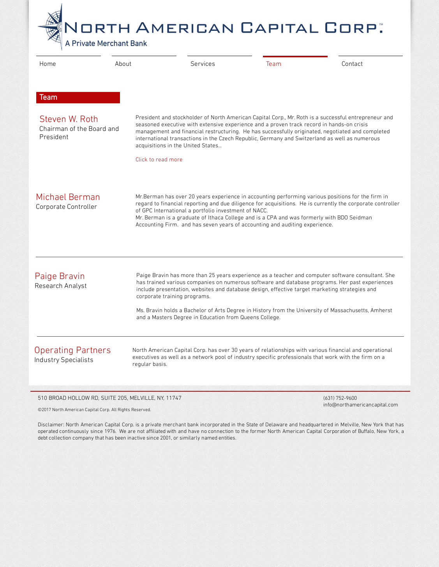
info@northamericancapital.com (360, 405)
